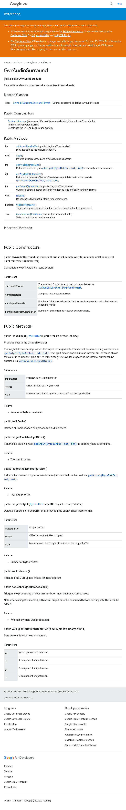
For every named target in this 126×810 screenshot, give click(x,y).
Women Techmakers (14, 729)
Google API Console (75, 713)
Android (8, 766)
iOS (33, 35)
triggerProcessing (25, 204)
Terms (7, 800)
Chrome (8, 771)
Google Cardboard (73, 31)
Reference (12, 14)
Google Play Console (75, 724)
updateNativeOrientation (29, 214)
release (20, 195)
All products (10, 787)
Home (7, 62)
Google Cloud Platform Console (81, 718)
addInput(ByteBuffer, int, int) (62, 167)
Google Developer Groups (17, 713)
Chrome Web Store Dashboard (80, 745)
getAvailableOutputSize (28, 174)
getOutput (21, 186)
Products (18, 62)
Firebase (8, 776)
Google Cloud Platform (15, 781)
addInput (20, 146)
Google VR (32, 62)
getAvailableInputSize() (35, 360)
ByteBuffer (32, 146)
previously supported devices (32, 45)
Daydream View (23, 41)
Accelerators (10, 724)
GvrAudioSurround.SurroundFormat (31, 102)
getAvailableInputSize (27, 164)
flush (18, 155)
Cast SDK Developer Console (79, 739)
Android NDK (42, 35)
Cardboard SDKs (18, 35)
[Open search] (112, 4)
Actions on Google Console (79, 734)
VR (18, 4)
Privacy (17, 800)
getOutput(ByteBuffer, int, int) (37, 180)
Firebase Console (74, 729)
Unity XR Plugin (62, 35)
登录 (119, 4)
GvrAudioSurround (17, 121)
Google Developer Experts (17, 718)
